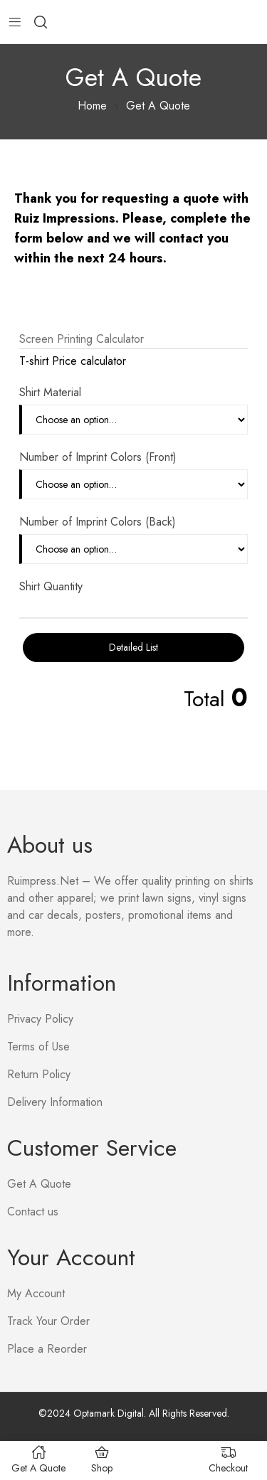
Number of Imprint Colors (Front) (98, 457)
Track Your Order (48, 1321)
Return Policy (38, 1074)
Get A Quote (39, 1184)
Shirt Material (50, 392)
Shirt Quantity (51, 586)
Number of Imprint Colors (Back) (97, 521)
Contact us (32, 1211)
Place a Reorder (47, 1349)
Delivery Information (55, 1102)
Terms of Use (38, 1046)
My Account (36, 1293)
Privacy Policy (40, 1019)
